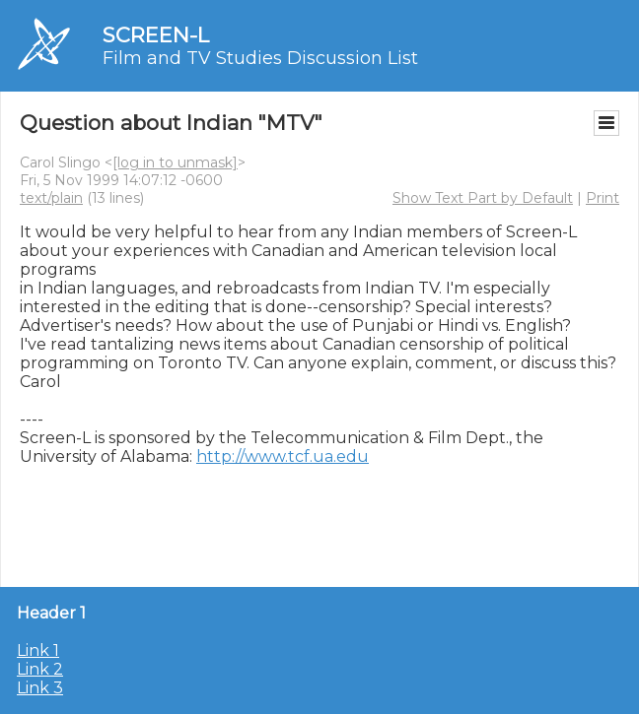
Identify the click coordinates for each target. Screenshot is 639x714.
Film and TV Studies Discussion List (260, 58)
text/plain (51, 198)
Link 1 (38, 650)
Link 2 (40, 669)
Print (602, 198)
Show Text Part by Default (482, 198)
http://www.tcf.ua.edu (282, 456)
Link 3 (40, 688)
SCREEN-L (156, 35)
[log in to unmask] (175, 162)
